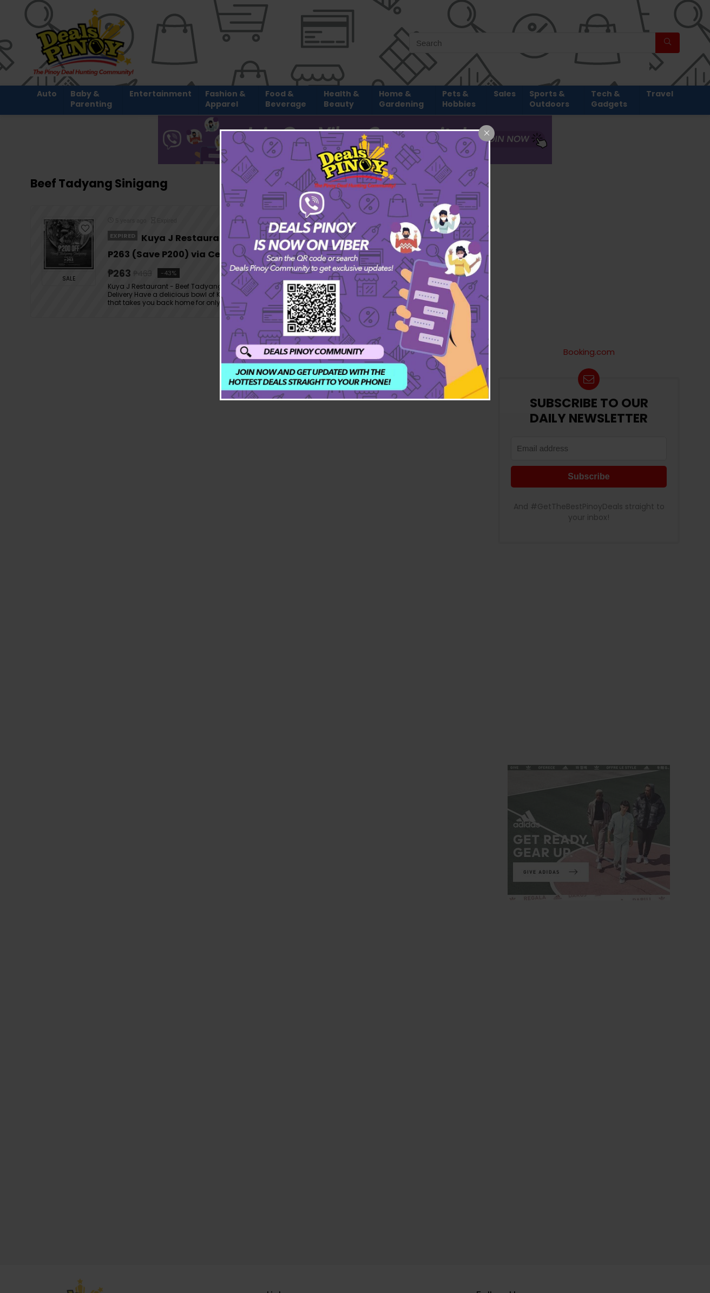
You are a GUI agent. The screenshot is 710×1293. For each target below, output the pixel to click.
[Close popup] (486, 133)
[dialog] (355, 264)
